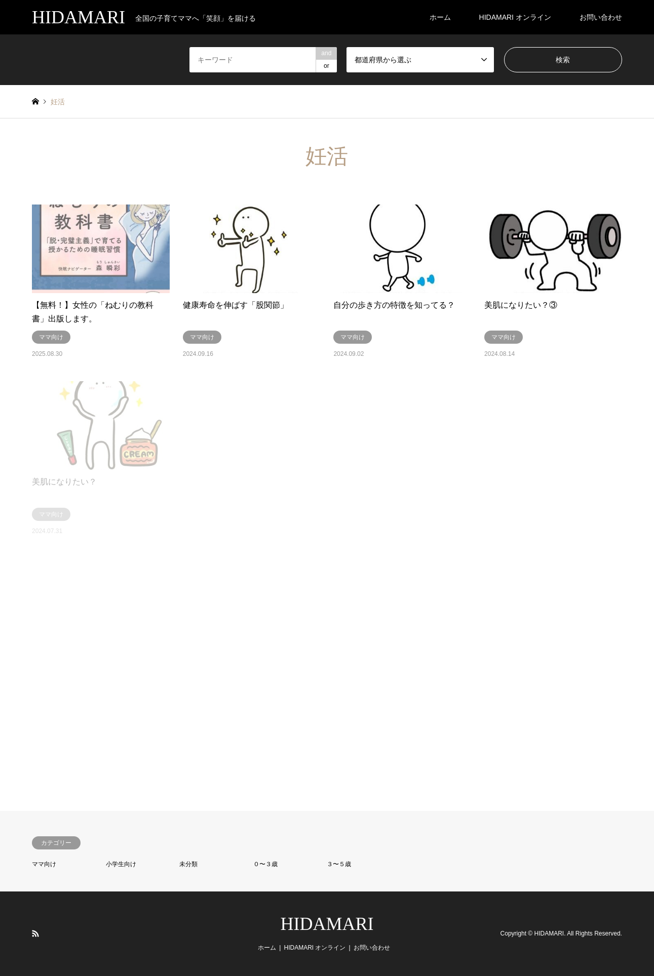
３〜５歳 (339, 864)
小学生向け (121, 864)
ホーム (440, 17)
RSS (35, 933)
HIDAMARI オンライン (515, 17)
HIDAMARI (326, 924)
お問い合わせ (601, 17)
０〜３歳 (265, 864)
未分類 (188, 864)
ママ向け (44, 864)
